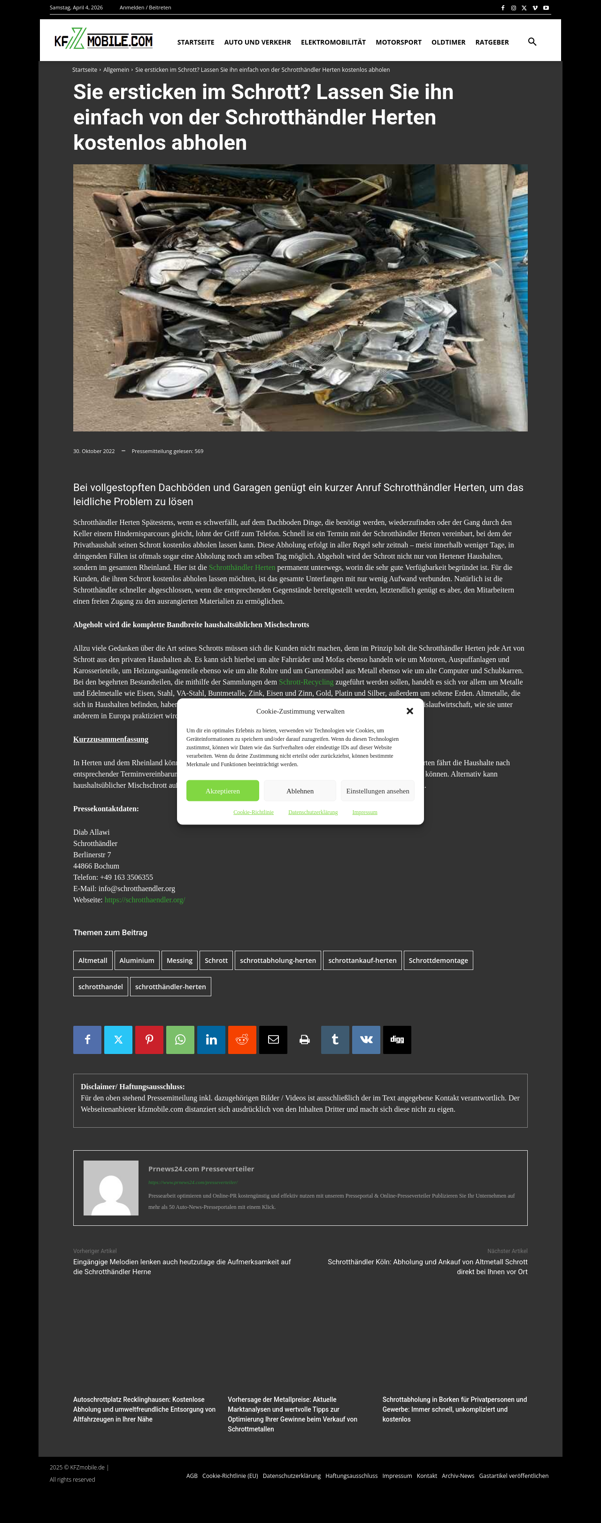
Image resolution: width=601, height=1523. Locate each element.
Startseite (84, 70)
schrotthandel (100, 986)
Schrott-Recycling (306, 682)
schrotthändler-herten (170, 986)
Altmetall (93, 960)
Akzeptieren (223, 790)
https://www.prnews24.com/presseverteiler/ (193, 1182)
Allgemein (116, 70)
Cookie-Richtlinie (253, 812)
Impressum (364, 812)
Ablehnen (300, 790)
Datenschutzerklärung (313, 812)
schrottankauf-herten (362, 960)
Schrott (216, 960)
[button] (410, 711)
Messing (180, 960)
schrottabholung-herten (278, 960)
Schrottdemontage (438, 960)
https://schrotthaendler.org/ (145, 900)
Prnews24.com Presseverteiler (201, 1168)
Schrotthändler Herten (242, 567)
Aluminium (137, 960)
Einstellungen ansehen (377, 790)
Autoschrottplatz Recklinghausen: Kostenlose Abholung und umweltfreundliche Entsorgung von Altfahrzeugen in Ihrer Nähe (140, 1409)
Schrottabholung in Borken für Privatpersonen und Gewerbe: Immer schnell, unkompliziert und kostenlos (451, 1409)
